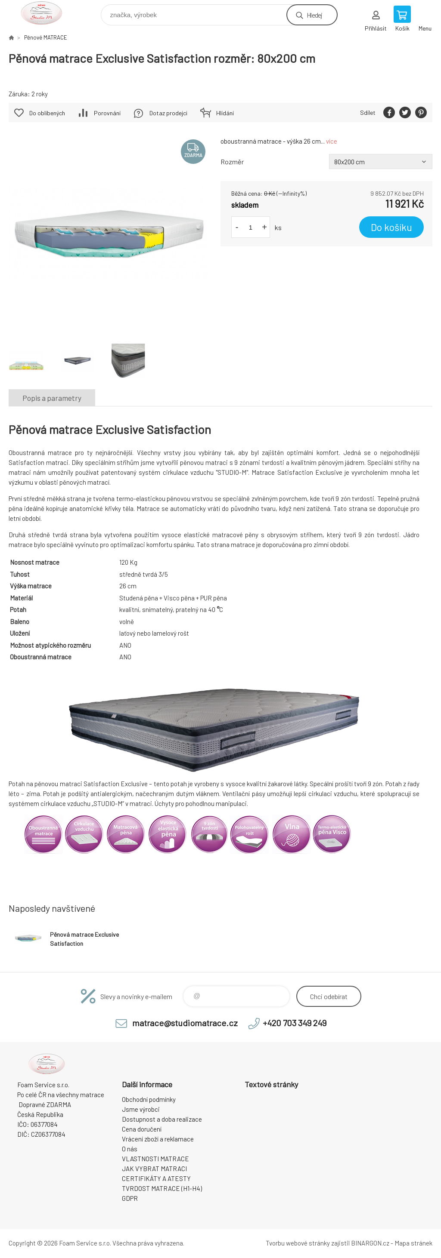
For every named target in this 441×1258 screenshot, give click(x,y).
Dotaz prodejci (168, 113)
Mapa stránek (413, 1243)
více (331, 141)
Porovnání (107, 113)
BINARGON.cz (370, 1243)
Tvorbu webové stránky (298, 1243)
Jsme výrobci (141, 1109)
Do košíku (391, 227)
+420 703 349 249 (294, 1023)
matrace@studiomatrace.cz (185, 1023)
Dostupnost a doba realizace (162, 1119)
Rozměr (232, 161)
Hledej (314, 15)
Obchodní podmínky (149, 1099)
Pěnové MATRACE (45, 37)
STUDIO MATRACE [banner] (47, 12)
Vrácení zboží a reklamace (158, 1139)
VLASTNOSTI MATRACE (155, 1159)
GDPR (130, 1198)
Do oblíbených (47, 113)
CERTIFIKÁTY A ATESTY (156, 1178)
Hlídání (225, 113)
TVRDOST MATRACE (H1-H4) (162, 1188)
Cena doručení (141, 1129)
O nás (129, 1149)
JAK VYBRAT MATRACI (154, 1168)
